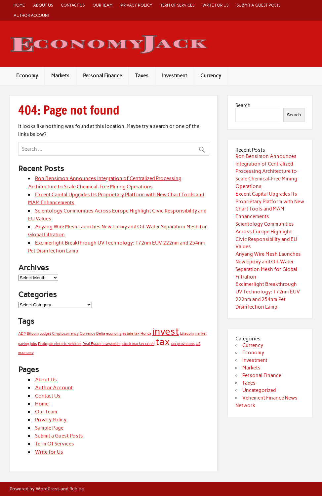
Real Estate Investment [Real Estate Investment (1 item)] (102, 344)
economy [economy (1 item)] (114, 333)
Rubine (76, 488)
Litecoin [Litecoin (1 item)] (187, 333)
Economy (27, 76)
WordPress (48, 488)
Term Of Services (177, 5)
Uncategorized (259, 390)
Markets (60, 76)
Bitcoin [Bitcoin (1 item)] (33, 333)
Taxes (141, 76)
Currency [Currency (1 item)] (87, 333)
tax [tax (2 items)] (162, 341)
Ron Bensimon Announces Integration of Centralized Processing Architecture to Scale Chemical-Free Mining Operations (266, 171)
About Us (43, 5)
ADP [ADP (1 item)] (22, 333)
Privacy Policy (136, 5)
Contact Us (73, 5)
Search (243, 105)
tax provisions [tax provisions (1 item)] (183, 344)
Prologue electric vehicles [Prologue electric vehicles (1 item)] (60, 344)
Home (19, 5)
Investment (174, 76)
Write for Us (215, 5)
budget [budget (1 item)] (45, 333)
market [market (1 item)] (201, 333)
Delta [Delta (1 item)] (100, 333)
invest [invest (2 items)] (165, 331)
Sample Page (49, 428)
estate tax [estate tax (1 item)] (131, 333)
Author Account (32, 15)
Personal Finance (102, 76)
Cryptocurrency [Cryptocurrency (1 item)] (65, 333)
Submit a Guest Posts (258, 5)
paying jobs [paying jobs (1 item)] (27, 344)
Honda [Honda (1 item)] (146, 333)
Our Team (102, 5)
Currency (210, 76)
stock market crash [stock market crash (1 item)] (138, 344)
